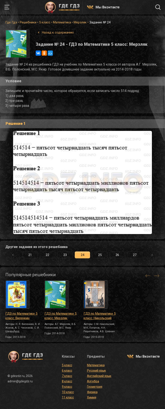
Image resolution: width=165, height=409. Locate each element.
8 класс (67, 381)
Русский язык (96, 370)
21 (30, 255)
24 (82, 255)
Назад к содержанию (58, 32)
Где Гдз (11, 22)
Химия (91, 397)
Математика (62, 22)
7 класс (67, 376)
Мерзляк (80, 22)
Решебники (28, 22)
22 (47, 255)
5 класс (44, 22)
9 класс (67, 386)
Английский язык (99, 376)
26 (117, 255)
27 (134, 255)
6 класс (67, 370)
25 (100, 255)
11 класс (68, 397)
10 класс (68, 392)
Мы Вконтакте (107, 7)
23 (65, 255)
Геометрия (94, 386)
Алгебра (93, 381)
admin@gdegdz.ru (20, 381)
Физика (92, 392)
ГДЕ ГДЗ (62, 7)
